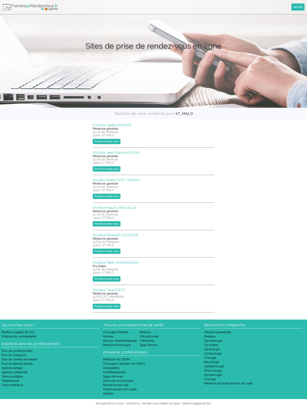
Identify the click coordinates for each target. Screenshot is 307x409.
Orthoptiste (147, 340)
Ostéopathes (111, 368)
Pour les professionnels (17, 350)
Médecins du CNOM (116, 359)
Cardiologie (212, 349)
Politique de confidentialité (19, 336)
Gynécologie (212, 353)
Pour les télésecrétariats (17, 363)
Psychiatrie (211, 345)
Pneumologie (213, 370)
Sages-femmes (113, 376)
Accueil (298, 7)
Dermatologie (213, 340)
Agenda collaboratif (14, 372)
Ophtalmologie (214, 366)
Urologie (210, 379)
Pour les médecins (14, 355)
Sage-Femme (148, 345)
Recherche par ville (115, 385)
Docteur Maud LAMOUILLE (114, 208)
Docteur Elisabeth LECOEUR (115, 235)
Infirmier (108, 336)
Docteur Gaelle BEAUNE (112, 125)
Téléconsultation (12, 376)
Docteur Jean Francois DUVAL (116, 152)
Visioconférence (12, 385)
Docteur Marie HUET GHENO (116, 180)
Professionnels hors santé (120, 389)
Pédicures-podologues (118, 380)
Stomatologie (213, 374)
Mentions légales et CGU (18, 332)
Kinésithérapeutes (114, 372)
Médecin (145, 332)
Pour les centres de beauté (19, 359)
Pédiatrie (209, 336)
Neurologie (211, 362)
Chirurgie (210, 357)
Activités (108, 393)
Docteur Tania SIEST (109, 290)
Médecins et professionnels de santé (228, 383)
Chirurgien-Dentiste (115, 332)
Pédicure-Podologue (117, 345)
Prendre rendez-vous (106, 141)
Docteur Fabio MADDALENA (115, 262)
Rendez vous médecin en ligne (161, 403)
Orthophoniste (149, 336)
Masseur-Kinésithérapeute (120, 340)
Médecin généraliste (217, 332)
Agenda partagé (12, 368)
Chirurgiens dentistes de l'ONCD (124, 363)
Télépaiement (10, 380)
